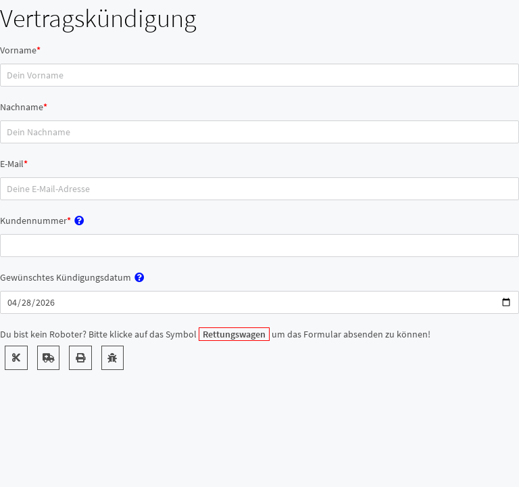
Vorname (18, 50)
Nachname (21, 107)
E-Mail (12, 164)
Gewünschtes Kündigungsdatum (65, 277)
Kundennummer (33, 220)
